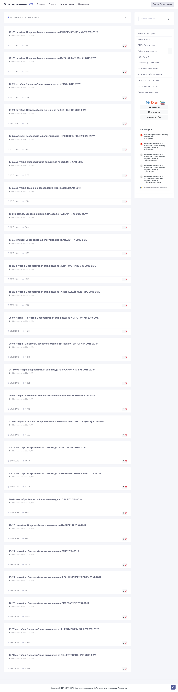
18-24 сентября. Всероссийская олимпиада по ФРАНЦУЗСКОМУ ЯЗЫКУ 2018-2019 (55, 577)
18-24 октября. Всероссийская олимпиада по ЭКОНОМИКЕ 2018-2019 (47, 110)
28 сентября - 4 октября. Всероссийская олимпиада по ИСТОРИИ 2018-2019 (52, 395)
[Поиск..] (152, 18)
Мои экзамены (18, 4)
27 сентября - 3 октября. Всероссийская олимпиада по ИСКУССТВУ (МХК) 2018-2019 (56, 421)
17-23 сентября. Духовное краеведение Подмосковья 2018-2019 (45, 188)
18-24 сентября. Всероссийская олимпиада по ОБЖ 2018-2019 (44, 551)
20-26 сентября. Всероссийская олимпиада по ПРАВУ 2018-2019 (45, 499)
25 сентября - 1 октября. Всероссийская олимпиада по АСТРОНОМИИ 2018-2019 (54, 317)
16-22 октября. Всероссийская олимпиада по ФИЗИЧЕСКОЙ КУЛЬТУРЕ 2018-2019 (54, 291)
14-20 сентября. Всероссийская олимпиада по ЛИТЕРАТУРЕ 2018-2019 (49, 603)
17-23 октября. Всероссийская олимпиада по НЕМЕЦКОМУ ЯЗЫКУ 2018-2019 (52, 136)
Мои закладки (154, 107)
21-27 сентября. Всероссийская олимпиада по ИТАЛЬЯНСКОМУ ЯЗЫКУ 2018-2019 (55, 473)
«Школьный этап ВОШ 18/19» (22, 36)
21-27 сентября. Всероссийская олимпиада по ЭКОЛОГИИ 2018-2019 (47, 447)
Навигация (83, 4)
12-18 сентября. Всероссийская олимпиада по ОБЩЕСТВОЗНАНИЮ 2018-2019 (52, 655)
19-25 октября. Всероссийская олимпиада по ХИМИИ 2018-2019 (45, 84)
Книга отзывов (67, 4)
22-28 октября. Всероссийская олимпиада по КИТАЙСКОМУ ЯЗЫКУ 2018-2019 (53, 58)
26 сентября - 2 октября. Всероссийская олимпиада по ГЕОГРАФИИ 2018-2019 (53, 343)
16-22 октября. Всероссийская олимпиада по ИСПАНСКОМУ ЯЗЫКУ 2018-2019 (52, 265)
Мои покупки (154, 112)
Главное (41, 4)
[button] (67, 17)
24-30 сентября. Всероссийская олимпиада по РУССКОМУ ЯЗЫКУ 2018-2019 (52, 369)
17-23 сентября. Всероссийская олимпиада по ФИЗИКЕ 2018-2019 (46, 162)
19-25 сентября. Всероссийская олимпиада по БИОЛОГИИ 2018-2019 (47, 525)
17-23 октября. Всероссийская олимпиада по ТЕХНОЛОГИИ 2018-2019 (48, 239)
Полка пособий (154, 117)
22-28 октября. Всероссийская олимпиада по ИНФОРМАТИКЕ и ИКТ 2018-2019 (53, 32)
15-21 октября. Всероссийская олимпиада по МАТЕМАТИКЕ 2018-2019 (48, 213)
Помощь (52, 4)
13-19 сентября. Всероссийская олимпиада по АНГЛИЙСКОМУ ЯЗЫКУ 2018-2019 (54, 629)
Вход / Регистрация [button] (162, 4)
